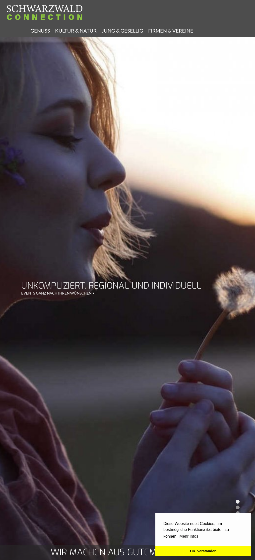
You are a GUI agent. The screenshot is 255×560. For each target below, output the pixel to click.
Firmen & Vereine (170, 31)
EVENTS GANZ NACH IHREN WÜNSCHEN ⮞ (58, 102)
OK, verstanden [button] (203, 551)
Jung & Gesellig (122, 31)
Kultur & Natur (76, 31)
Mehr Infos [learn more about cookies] (189, 536)
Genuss (40, 31)
